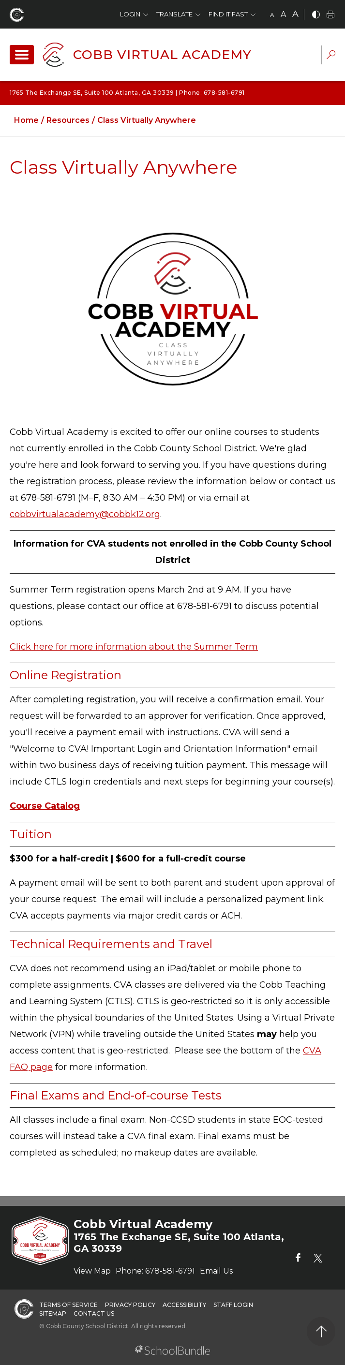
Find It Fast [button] (228, 14)
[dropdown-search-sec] (331, 55)
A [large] (295, 14)
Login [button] (130, 14)
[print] (330, 15)
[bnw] (316, 15)
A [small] (272, 14)
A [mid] (283, 14)
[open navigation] (22, 54)
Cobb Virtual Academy (162, 54)
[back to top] (321, 1331)
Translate (174, 14)
